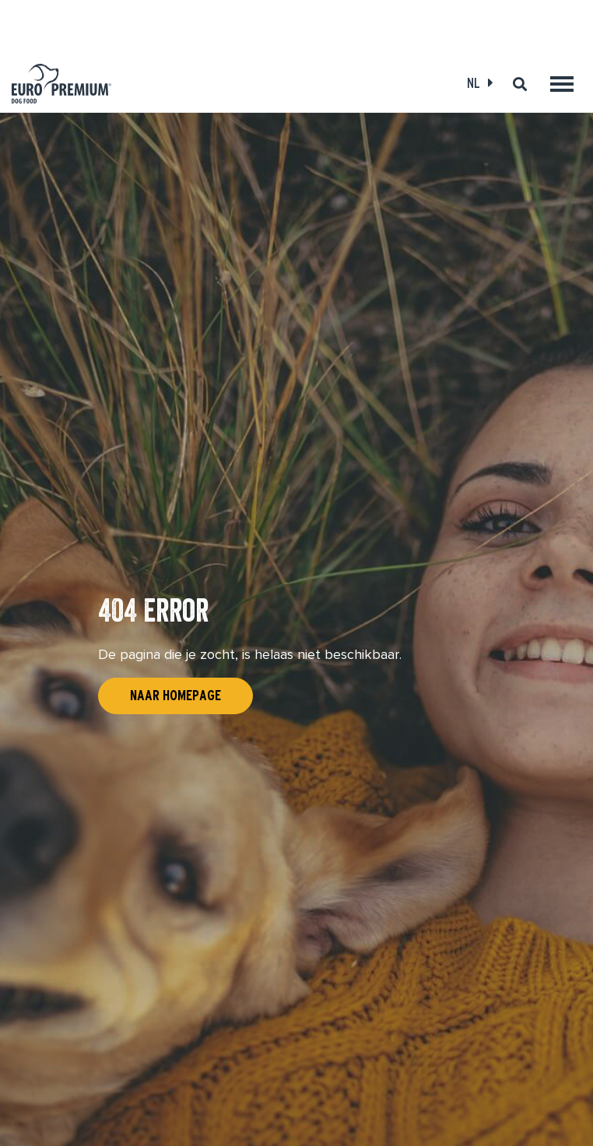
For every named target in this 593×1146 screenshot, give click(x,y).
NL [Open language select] (473, 82)
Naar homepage (175, 695)
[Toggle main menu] (561, 84)
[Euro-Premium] (61, 83)
